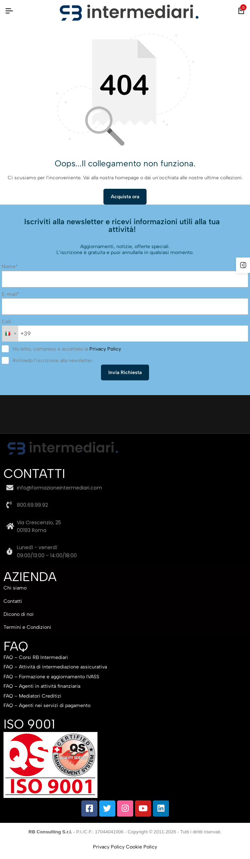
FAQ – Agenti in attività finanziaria (42, 686)
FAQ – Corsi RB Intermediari (36, 657)
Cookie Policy (141, 847)
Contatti (13, 601)
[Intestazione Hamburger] (9, 11)
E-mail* (10, 294)
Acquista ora (125, 197)
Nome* (10, 266)
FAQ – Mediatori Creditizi (32, 696)
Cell (6, 322)
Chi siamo (15, 588)
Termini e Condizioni (27, 627)
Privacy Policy (105, 349)
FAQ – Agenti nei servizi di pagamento (47, 705)
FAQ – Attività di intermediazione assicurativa (55, 667)
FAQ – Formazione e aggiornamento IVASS (51, 677)
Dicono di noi (19, 614)
